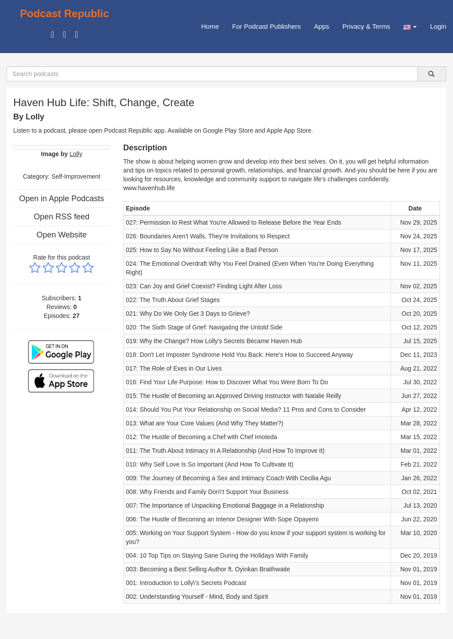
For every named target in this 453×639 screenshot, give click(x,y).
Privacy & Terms (366, 26)
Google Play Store (228, 130)
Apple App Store (289, 130)
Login (438, 26)
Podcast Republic (64, 13)
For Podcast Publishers (266, 26)
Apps (321, 26)
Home (210, 26)
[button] (410, 26)
